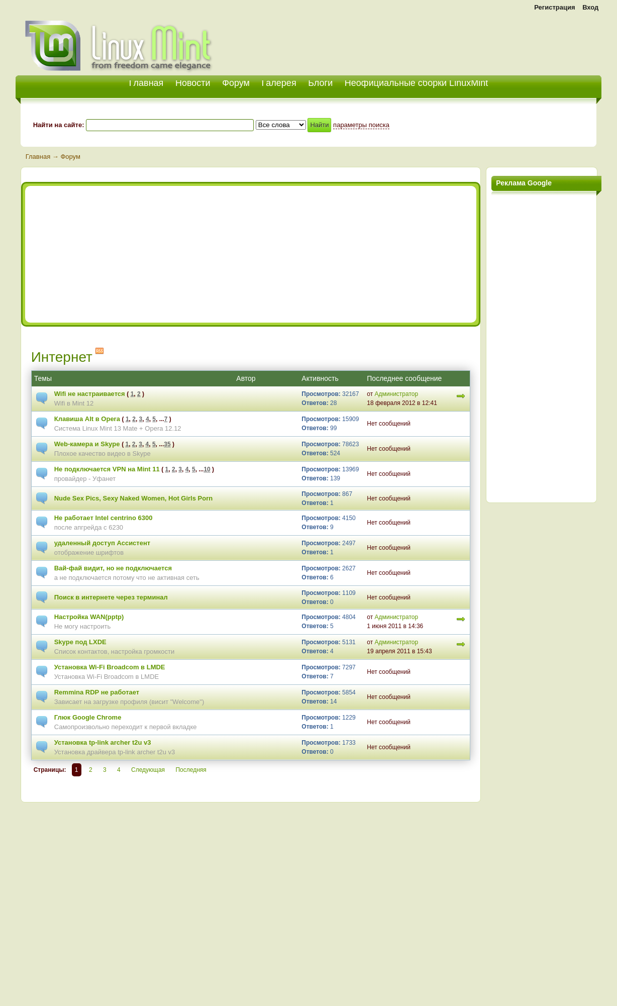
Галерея (279, 83)
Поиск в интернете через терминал (111, 597)
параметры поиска (361, 125)
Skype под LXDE (80, 642)
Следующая (148, 769)
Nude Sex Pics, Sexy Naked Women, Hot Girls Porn (133, 498)
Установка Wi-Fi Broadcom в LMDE (109, 667)
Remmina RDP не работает (97, 692)
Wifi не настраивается (89, 393)
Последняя (190, 769)
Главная (38, 156)
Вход (590, 7)
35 (167, 444)
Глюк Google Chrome (88, 717)
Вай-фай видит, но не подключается (113, 568)
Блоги (320, 83)
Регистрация (554, 7)
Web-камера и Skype (87, 444)
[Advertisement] (483, 40)
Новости (193, 83)
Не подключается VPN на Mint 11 (107, 469)
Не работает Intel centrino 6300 (103, 518)
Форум (236, 83)
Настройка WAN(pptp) (89, 617)
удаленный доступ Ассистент (102, 543)
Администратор (397, 393)
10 (206, 469)
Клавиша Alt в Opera (87, 419)
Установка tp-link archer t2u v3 (102, 742)
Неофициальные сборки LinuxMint (416, 83)
